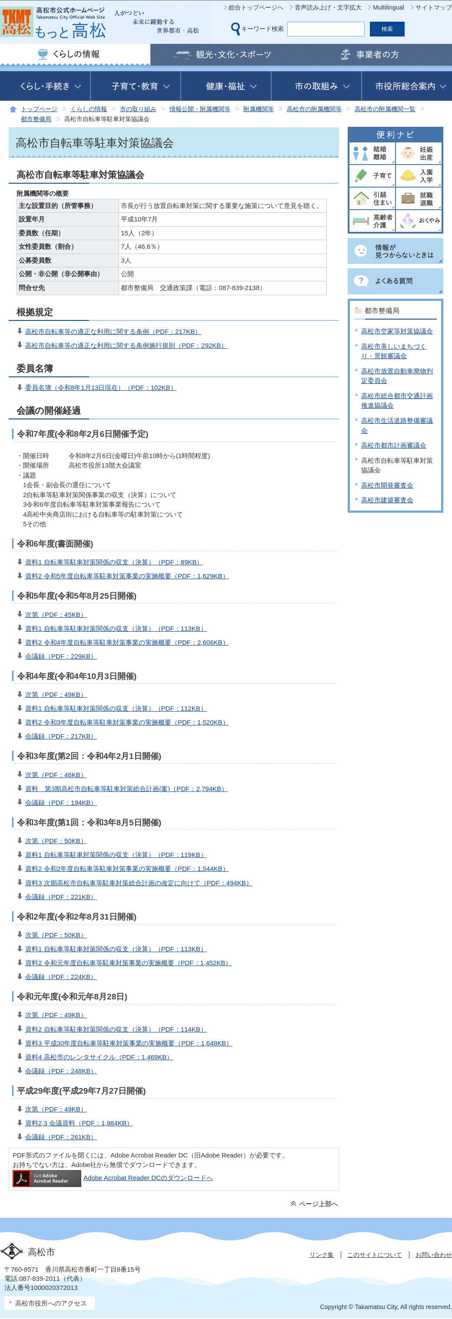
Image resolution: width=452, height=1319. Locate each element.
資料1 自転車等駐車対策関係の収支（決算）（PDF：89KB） (114, 562)
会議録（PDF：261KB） (61, 1137)
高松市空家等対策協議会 (397, 331)
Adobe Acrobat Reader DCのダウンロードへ (113, 1177)
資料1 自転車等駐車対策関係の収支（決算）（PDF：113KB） (116, 628)
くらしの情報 (88, 109)
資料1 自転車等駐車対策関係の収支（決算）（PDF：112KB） (116, 708)
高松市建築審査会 (387, 500)
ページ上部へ (318, 1203)
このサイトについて (374, 1254)
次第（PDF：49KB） (56, 694)
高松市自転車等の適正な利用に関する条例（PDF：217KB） (113, 331)
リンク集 (321, 1254)
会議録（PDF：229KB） (61, 656)
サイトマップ (433, 7)
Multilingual (388, 7)
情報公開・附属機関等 (200, 109)
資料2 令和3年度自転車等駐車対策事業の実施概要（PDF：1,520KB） (127, 722)
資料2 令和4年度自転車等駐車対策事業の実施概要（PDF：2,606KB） (127, 642)
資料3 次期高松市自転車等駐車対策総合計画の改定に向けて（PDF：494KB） (139, 883)
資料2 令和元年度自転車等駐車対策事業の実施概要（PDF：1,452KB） (128, 962)
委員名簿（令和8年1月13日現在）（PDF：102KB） (101, 387)
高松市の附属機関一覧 (385, 109)
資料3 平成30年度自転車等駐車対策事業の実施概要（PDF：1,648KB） (129, 1043)
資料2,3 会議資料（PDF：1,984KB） (79, 1123)
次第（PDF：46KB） (56, 774)
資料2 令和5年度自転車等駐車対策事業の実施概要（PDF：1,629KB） (127, 576)
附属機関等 (258, 109)
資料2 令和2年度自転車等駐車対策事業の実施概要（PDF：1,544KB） (127, 868)
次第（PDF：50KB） (56, 840)
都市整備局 (36, 119)
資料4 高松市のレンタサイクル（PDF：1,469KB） (99, 1057)
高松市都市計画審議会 (393, 445)
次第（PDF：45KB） (56, 614)
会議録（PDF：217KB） (61, 736)
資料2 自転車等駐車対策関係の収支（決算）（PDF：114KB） (116, 1029)
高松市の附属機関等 (314, 109)
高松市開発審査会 (387, 485)
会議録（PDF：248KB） (61, 1071)
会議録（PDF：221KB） (61, 896)
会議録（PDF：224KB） (61, 976)
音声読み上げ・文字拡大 (328, 7)
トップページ (39, 109)
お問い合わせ (433, 1254)
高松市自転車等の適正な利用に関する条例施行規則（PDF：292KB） (126, 345)
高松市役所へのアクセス (51, 1303)
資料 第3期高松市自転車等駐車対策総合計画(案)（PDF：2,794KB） (126, 788)
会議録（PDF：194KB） (61, 802)
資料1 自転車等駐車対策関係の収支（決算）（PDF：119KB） (116, 854)
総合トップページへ (256, 7)
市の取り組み (138, 109)
